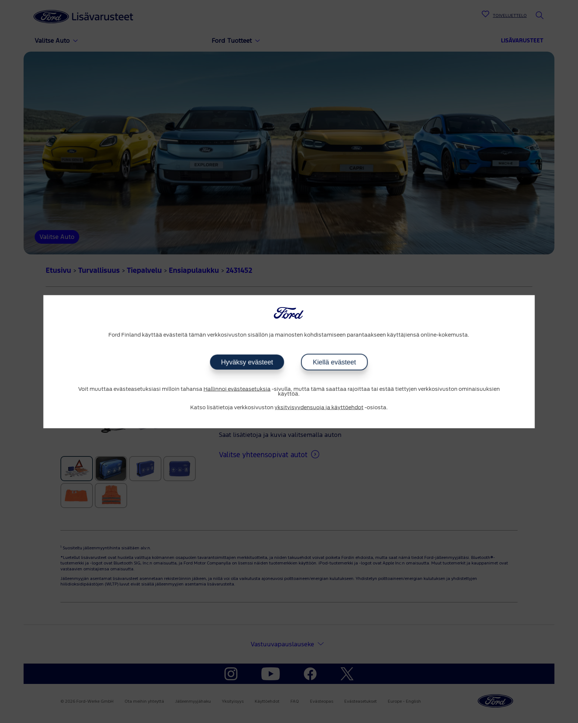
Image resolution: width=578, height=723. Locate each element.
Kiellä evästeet (334, 362)
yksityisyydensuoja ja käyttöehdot (319, 407)
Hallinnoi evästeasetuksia (237, 389)
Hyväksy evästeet (247, 362)
